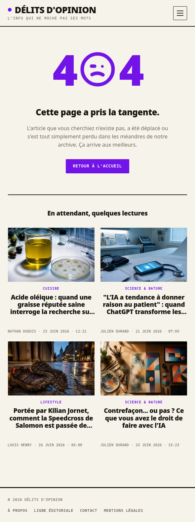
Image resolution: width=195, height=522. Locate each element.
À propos (18, 510)
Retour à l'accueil (97, 165)
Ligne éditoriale (53, 510)
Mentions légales (123, 510)
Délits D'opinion (52, 9)
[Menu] (180, 13)
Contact (88, 510)
